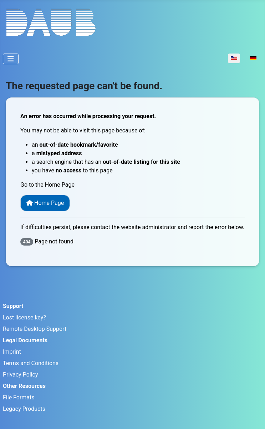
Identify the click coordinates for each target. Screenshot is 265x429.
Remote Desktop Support (34, 328)
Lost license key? (24, 317)
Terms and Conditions (30, 363)
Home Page (45, 203)
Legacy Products (24, 408)
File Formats (19, 397)
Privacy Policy (20, 374)
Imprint (12, 351)
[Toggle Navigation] (11, 59)
